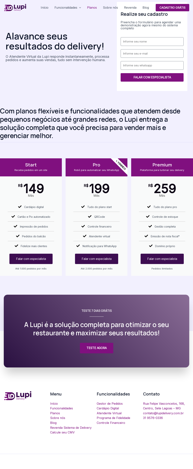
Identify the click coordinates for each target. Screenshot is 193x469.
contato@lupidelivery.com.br (163, 413)
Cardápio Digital (108, 408)
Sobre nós (110, 7)
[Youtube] (170, 465)
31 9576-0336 (153, 418)
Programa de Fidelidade (113, 418)
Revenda (130, 7)
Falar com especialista (31, 259)
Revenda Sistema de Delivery (71, 428)
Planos (92, 7)
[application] (79, 7)
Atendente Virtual (109, 413)
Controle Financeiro (111, 423)
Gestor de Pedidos (110, 404)
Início (44, 7)
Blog (145, 7)
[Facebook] (186, 465)
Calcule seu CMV (62, 432)
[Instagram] (178, 465)
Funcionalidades (67, 7)
